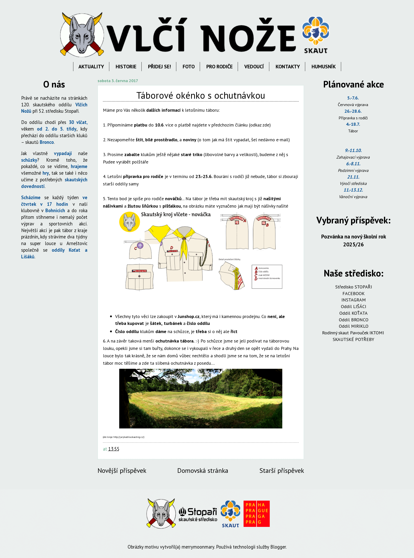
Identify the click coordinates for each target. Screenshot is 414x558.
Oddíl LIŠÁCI (353, 306)
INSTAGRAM (353, 300)
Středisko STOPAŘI (353, 287)
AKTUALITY (91, 66)
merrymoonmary (198, 547)
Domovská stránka (202, 470)
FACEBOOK (353, 293)
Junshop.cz (188, 316)
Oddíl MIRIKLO (353, 326)
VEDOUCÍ (254, 66)
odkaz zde (259, 125)
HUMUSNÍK (324, 66)
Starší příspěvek (281, 470)
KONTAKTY (288, 66)
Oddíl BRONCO (353, 320)
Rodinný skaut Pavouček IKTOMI (353, 333)
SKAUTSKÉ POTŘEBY (353, 339)
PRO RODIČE (219, 66)
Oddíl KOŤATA (353, 313)
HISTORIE (126, 66)
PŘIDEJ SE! (159, 66)
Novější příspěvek (122, 470)
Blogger (278, 547)
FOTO (189, 66)
